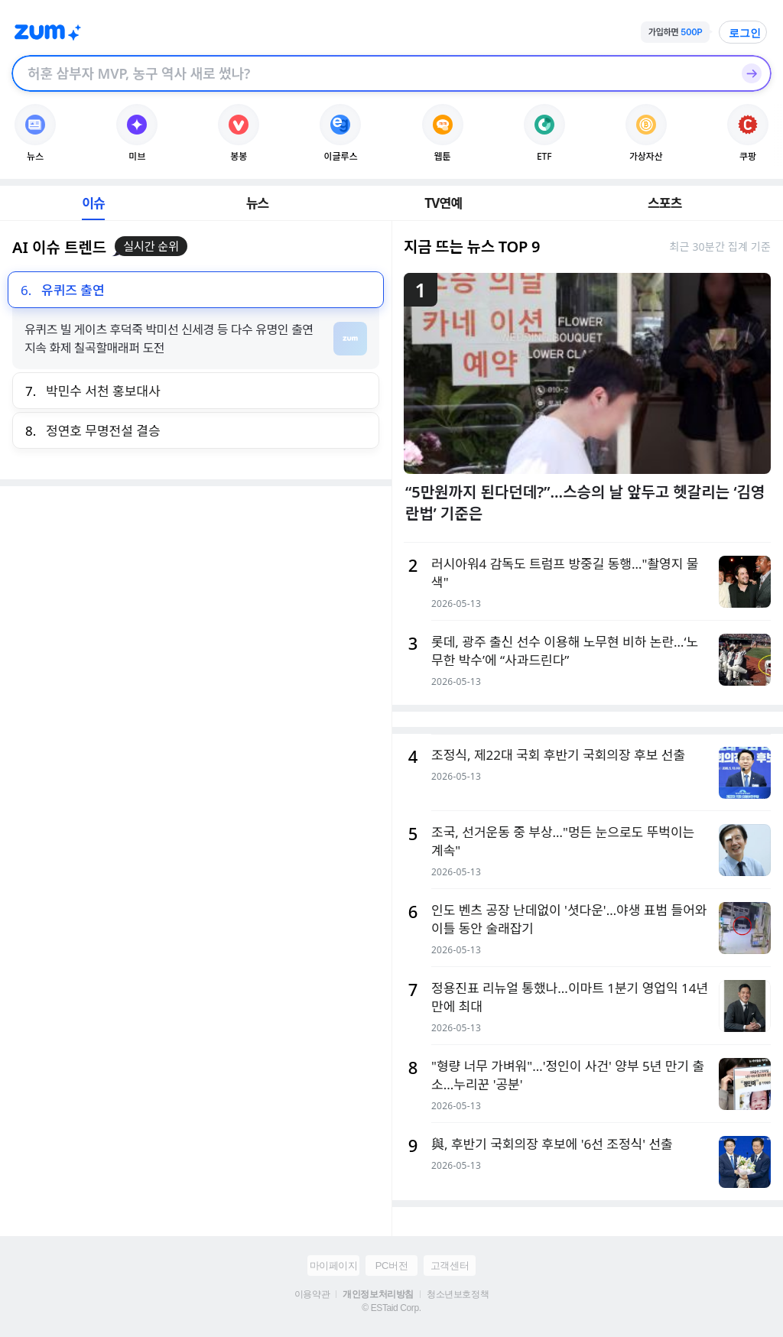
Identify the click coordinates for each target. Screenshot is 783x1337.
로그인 (745, 33)
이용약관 (312, 1294)
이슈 (93, 203)
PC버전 (391, 1265)
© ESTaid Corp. (391, 1308)
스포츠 (665, 203)
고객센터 (449, 1265)
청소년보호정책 (458, 1294)
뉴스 (257, 203)
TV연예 (443, 203)
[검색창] (372, 73)
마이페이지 (334, 1265)
